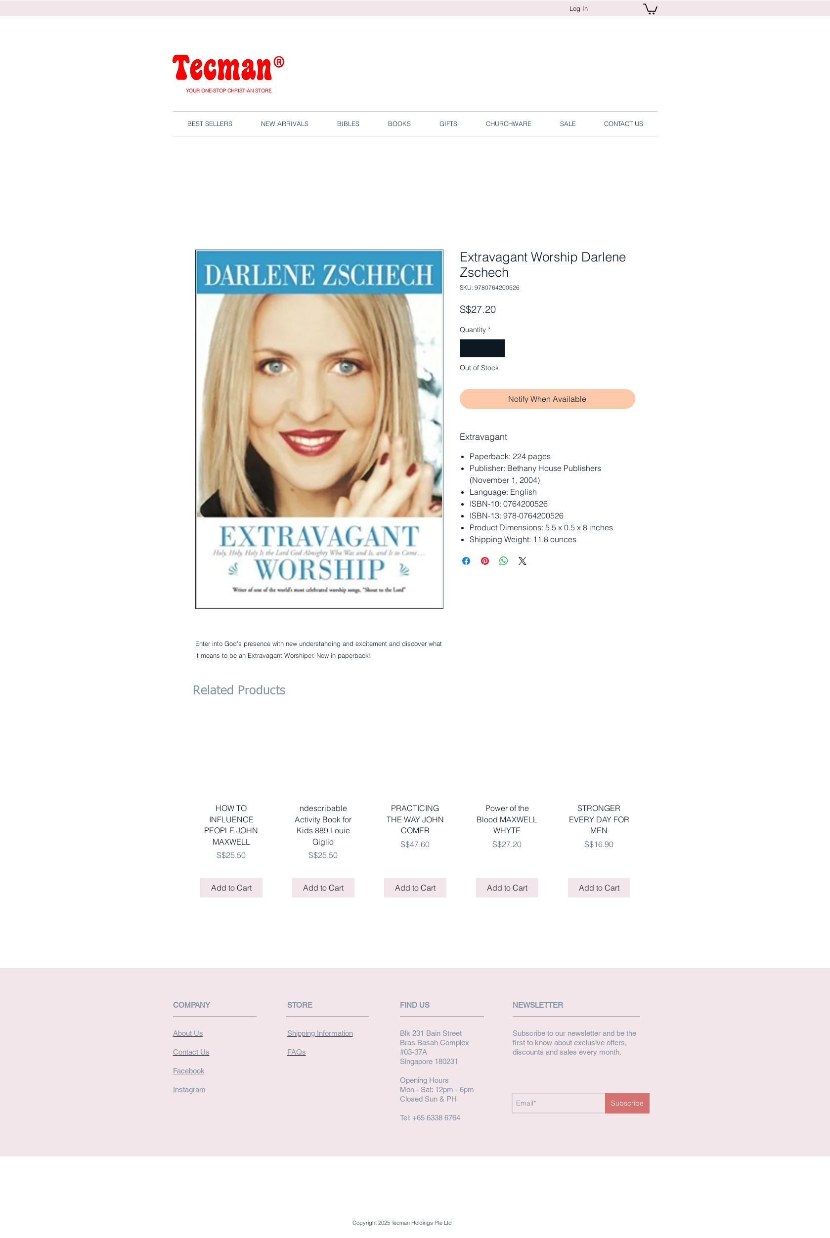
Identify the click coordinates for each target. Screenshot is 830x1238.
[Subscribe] (627, 1103)
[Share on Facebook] (466, 561)
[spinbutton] (482, 348)
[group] (415, 811)
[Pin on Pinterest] (485, 561)
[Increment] (497, 348)
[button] (650, 8)
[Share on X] (522, 561)
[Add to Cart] (231, 887)
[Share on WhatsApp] (504, 561)
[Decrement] (467, 348)
